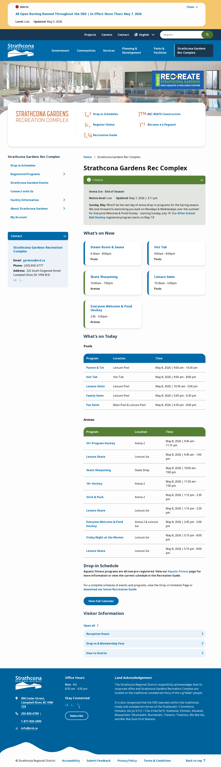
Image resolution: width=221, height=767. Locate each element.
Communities (86, 50)
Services (109, 50)
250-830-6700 (30, 713)
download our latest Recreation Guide (110, 589)
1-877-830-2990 (31, 721)
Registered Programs (25, 174)
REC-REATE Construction (164, 114)
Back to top (194, 761)
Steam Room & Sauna (107, 247)
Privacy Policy (127, 761)
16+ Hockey (94, 483)
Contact (123, 35)
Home (88, 157)
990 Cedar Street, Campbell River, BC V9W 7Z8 (37, 702)
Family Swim (95, 395)
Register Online (104, 124)
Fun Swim (92, 405)
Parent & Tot (95, 368)
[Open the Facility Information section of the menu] (64, 199)
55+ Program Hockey (100, 443)
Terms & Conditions (157, 761)
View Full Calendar (101, 601)
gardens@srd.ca (34, 260)
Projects (90, 35)
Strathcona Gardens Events (29, 183)
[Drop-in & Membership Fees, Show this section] (144, 643)
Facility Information (25, 200)
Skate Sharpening (104, 277)
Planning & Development (131, 51)
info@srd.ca (29, 728)
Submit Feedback (99, 761)
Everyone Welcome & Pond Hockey (111, 308)
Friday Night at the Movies (104, 537)
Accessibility (71, 761)
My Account (19, 217)
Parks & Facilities (160, 51)
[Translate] (144, 34)
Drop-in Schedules (105, 114)
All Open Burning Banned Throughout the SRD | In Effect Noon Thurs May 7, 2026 (79, 14)
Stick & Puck (95, 497)
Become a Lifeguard (162, 124)
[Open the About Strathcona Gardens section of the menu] (64, 208)
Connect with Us (22, 191)
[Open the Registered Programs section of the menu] (64, 174)
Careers (107, 35)
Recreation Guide (105, 135)
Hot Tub (160, 247)
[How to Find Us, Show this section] (144, 653)
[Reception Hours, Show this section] (144, 634)
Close (190, 7)
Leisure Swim (164, 277)
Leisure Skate (95, 457)
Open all (89, 625)
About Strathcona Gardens (29, 208)
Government (60, 50)
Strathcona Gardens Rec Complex (191, 51)
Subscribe (76, 716)
